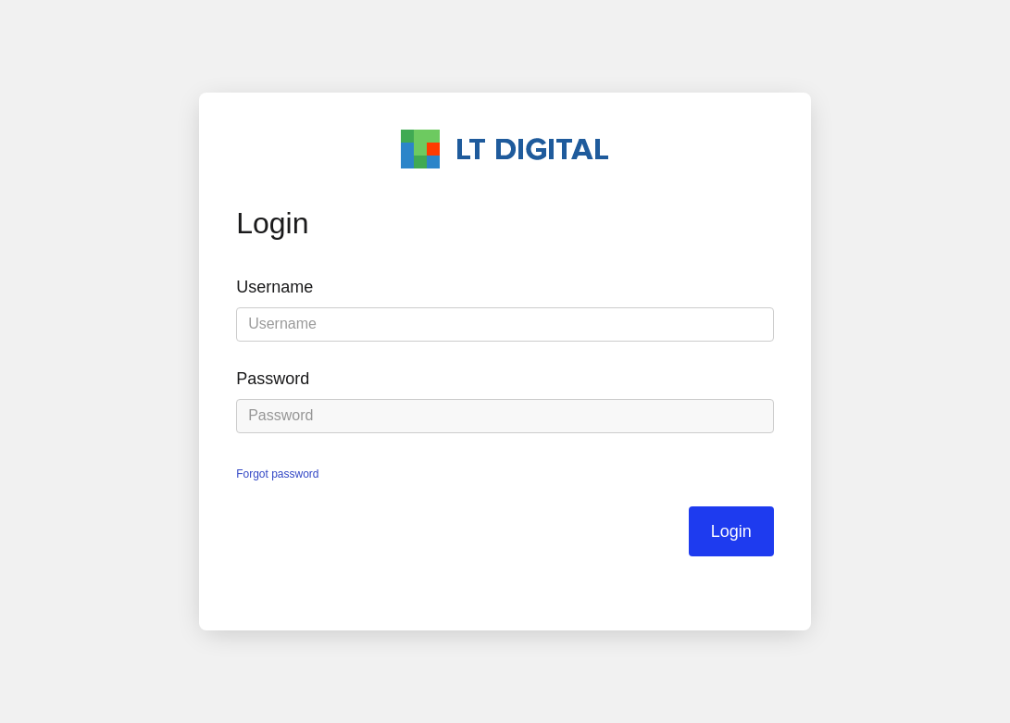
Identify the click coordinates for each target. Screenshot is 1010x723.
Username (274, 287)
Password (272, 378)
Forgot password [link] (277, 473)
